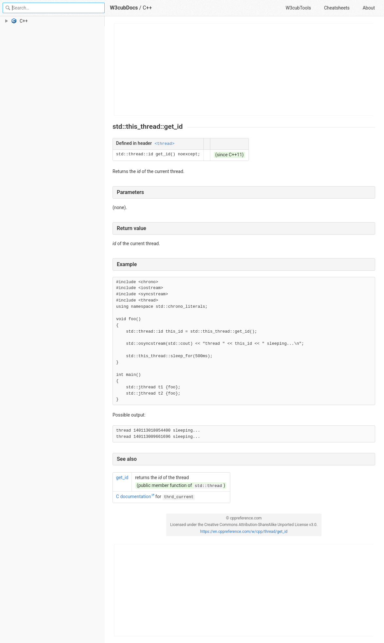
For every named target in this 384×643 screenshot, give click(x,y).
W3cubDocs (124, 8)
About (369, 7)
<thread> (164, 144)
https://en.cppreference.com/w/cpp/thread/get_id (244, 531)
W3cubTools (298, 7)
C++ (147, 8)
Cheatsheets (337, 7)
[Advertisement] (244, 69)
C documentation (133, 496)
